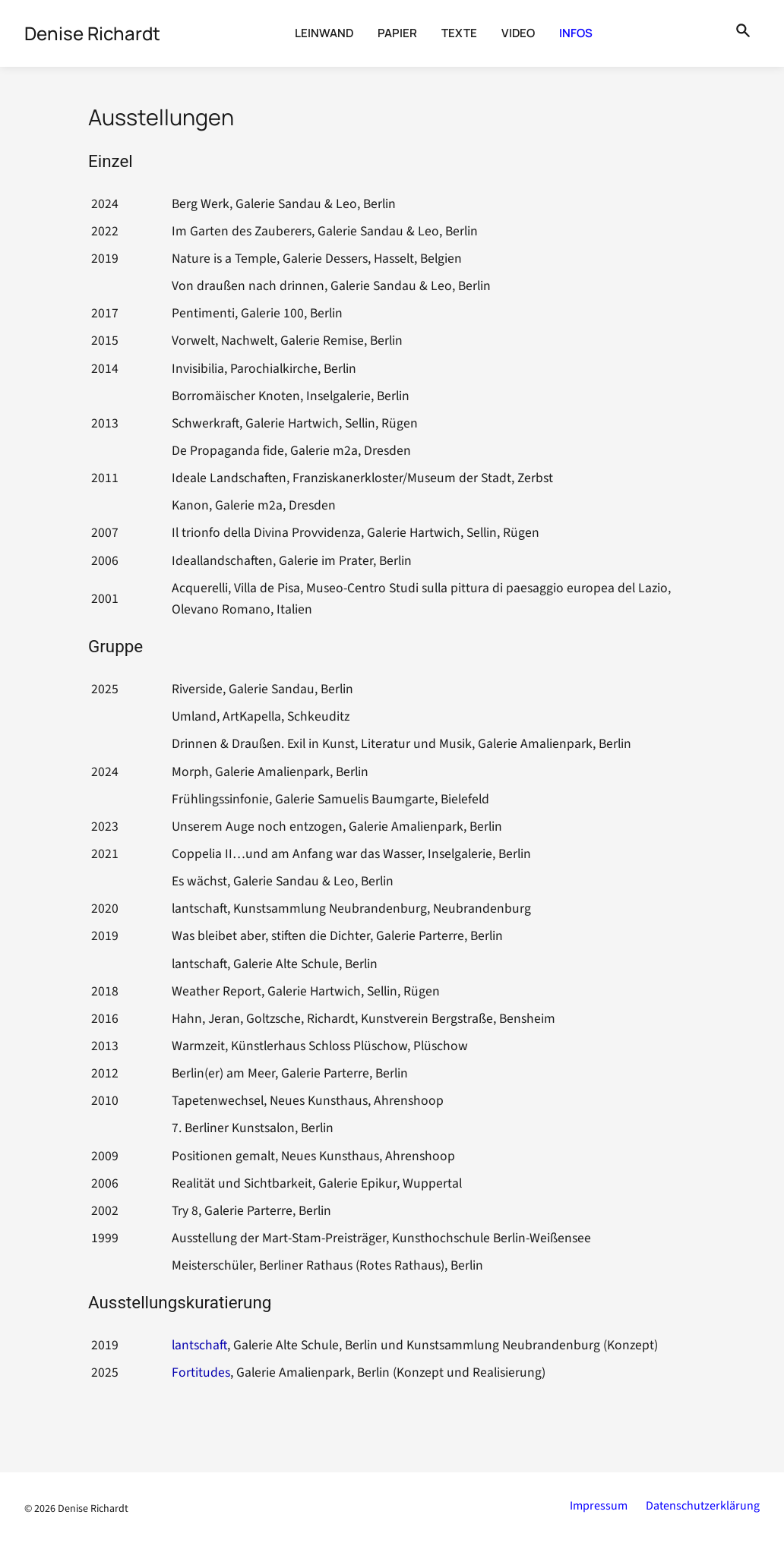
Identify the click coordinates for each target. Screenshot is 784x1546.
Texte (459, 33)
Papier (397, 33)
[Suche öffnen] (743, 33)
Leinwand (324, 33)
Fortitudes (201, 1372)
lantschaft (199, 1345)
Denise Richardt (93, 1508)
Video (518, 33)
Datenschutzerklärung (703, 1505)
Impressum (599, 1505)
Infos (576, 33)
